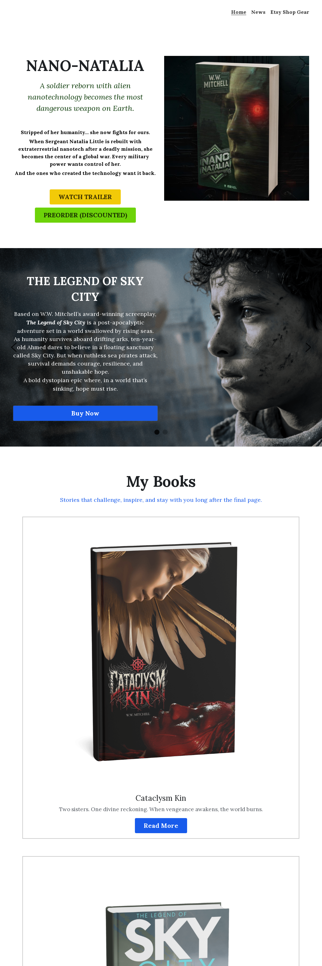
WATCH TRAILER (84, 197)
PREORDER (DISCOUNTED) (84, 217)
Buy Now (84, 419)
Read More (110, 664)
